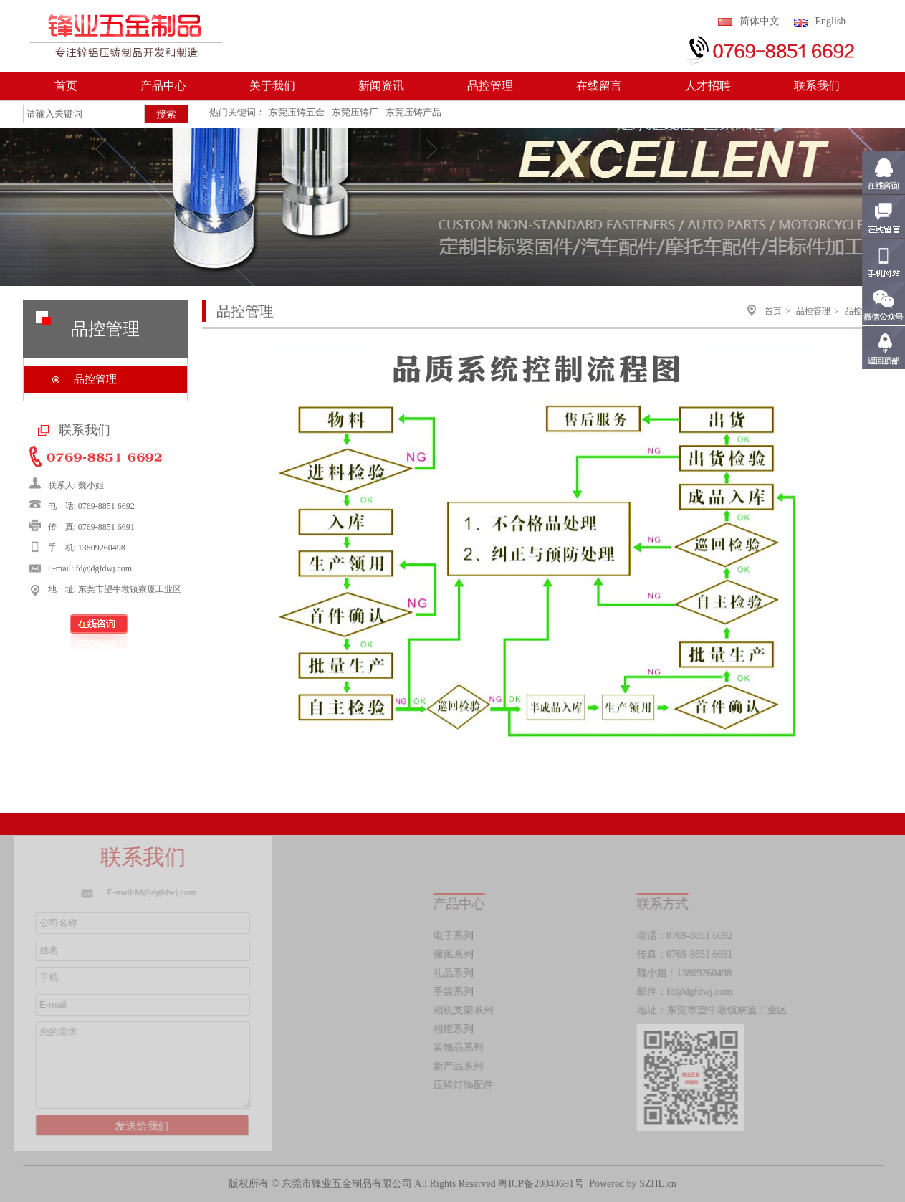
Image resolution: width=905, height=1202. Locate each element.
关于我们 (272, 86)
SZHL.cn (657, 1183)
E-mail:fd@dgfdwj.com (149, 892)
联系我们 (817, 86)
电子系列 (456, 935)
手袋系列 (456, 991)
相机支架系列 (466, 1010)
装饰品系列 (461, 1047)
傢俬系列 (456, 954)
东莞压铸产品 (413, 112)
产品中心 (163, 86)
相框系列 (456, 1029)
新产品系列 (461, 1066)
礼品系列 (456, 973)
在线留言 (599, 86)
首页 (65, 86)
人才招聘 (708, 86)
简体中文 (759, 21)
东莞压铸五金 (297, 112)
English (830, 21)
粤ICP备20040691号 (541, 1183)
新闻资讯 (381, 86)
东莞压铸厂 (355, 112)
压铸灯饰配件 (466, 1084)
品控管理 (490, 86)
